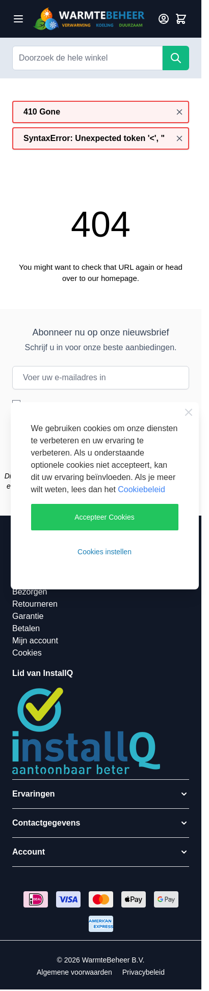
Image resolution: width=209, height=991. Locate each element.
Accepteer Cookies (104, 517)
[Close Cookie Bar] (188, 412)
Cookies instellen (104, 552)
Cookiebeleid (141, 489)
